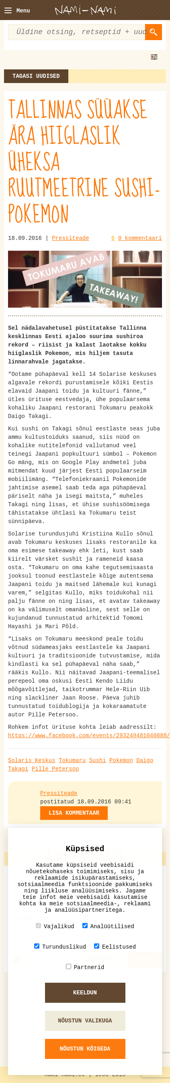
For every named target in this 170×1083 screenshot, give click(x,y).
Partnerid (85, 967)
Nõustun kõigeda (84, 1049)
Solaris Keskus (31, 760)
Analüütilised (108, 926)
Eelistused (115, 946)
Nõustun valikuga (85, 1021)
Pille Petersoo (55, 769)
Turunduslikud (60, 946)
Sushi (97, 760)
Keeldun (85, 993)
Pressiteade (70, 238)
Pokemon (121, 760)
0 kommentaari (140, 238)
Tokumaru (72, 760)
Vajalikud (55, 926)
